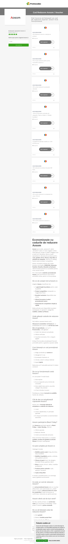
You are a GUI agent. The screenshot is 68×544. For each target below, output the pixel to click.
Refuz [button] (46, 540)
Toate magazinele (28, 538)
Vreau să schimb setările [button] (54, 540)
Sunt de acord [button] (40, 540)
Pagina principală (18, 538)
